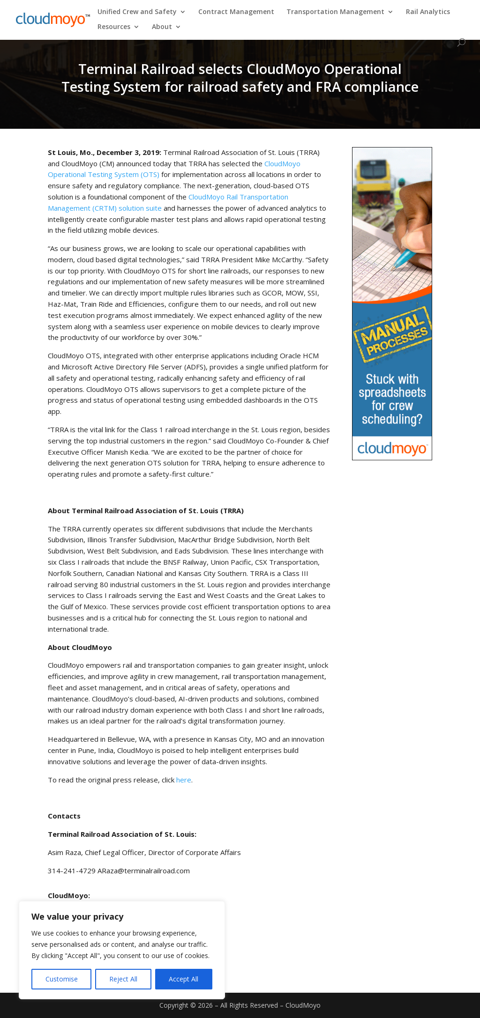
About (162, 27)
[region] (122, 950)
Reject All (123, 978)
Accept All (183, 978)
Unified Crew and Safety (137, 12)
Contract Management (236, 12)
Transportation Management (335, 12)
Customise (61, 978)
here (183, 779)
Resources (114, 27)
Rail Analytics (428, 12)
